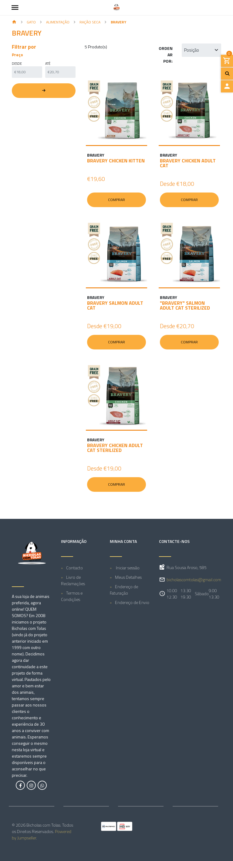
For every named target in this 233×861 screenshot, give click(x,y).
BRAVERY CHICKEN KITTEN (116, 160)
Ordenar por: (166, 54)
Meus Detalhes (128, 577)
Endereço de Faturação (124, 589)
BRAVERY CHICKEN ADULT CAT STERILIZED (115, 448)
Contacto (74, 567)
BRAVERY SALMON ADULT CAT (115, 305)
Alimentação (57, 22)
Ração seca (89, 22)
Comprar (116, 200)
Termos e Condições (72, 596)
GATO (31, 22)
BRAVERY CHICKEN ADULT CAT (188, 163)
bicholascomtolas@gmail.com (194, 579)
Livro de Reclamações (73, 580)
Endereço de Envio (132, 602)
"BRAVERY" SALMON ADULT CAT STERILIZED (185, 305)
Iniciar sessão (127, 567)
